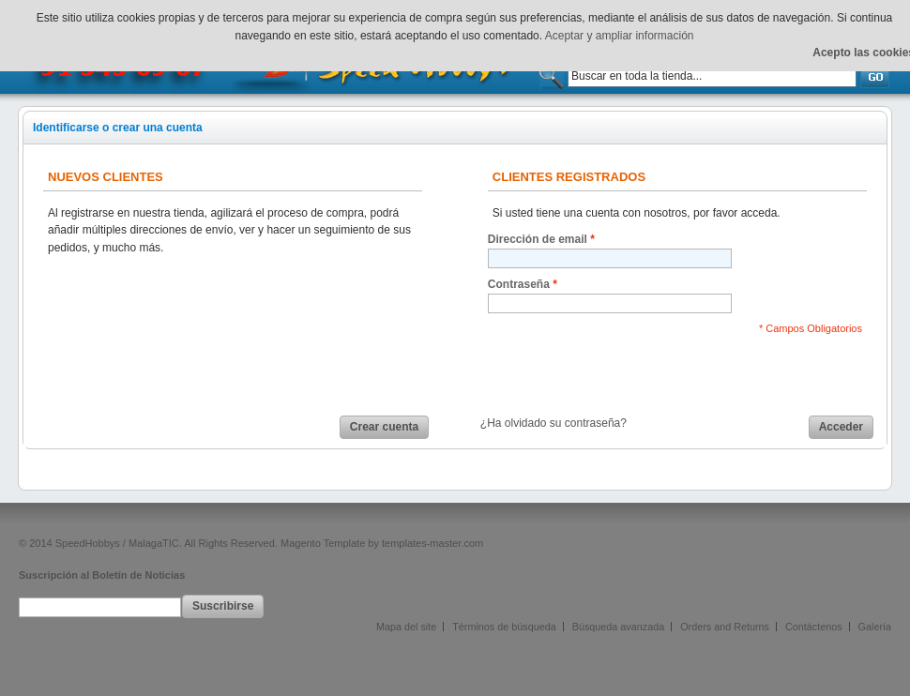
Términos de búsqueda (503, 626)
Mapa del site (406, 626)
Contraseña (519, 285)
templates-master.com (432, 543)
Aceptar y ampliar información (619, 35)
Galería (874, 626)
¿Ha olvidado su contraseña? (553, 423)
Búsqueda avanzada (618, 626)
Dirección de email (537, 240)
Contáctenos (813, 626)
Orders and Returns (724, 626)
